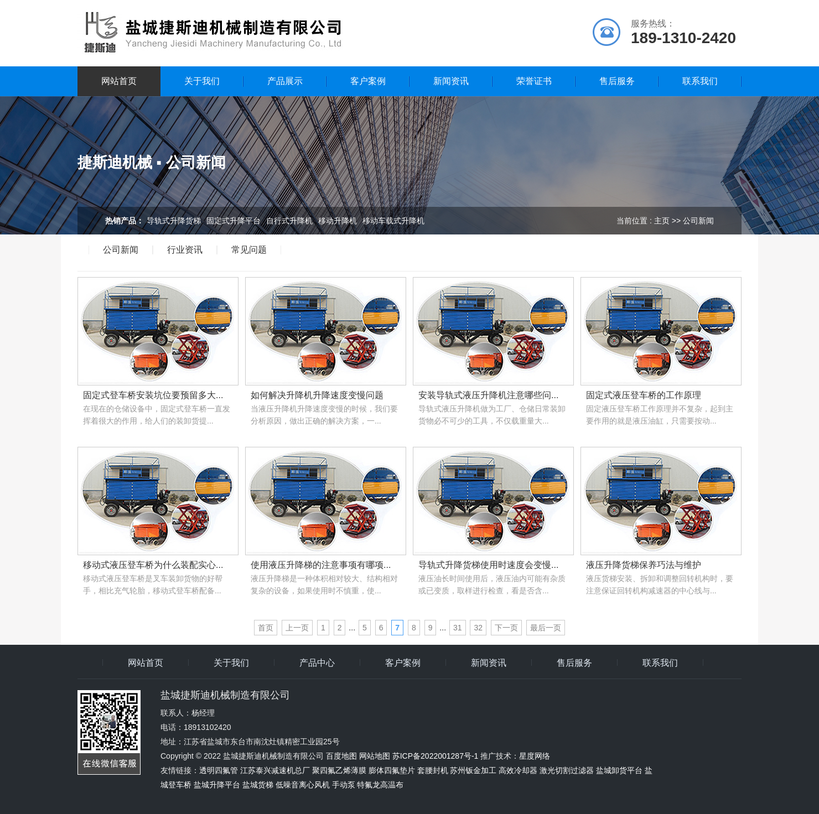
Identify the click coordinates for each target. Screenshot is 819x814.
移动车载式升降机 (393, 220)
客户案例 (368, 81)
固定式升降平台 (233, 220)
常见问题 (249, 250)
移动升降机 (337, 220)
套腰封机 (432, 770)
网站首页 (119, 81)
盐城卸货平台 (619, 770)
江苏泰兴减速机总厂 (275, 770)
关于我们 (202, 81)
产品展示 (285, 81)
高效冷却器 (518, 770)
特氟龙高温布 (380, 784)
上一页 (297, 627)
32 (478, 627)
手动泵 (343, 784)
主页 (662, 220)
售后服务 (617, 81)
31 (457, 627)
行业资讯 (185, 250)
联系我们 (700, 81)
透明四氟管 (218, 770)
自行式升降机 (289, 220)
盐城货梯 (257, 784)
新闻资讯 (451, 81)
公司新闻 (120, 250)
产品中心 (317, 663)
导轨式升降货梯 (174, 220)
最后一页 (545, 627)
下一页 (506, 627)
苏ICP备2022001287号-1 (435, 756)
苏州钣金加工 (473, 770)
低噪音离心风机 (303, 784)
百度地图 (341, 756)
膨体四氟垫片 (392, 770)
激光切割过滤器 (567, 770)
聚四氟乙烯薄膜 (339, 770)
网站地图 (374, 756)
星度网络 (534, 756)
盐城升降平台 (217, 784)
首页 (265, 627)
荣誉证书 (534, 81)
